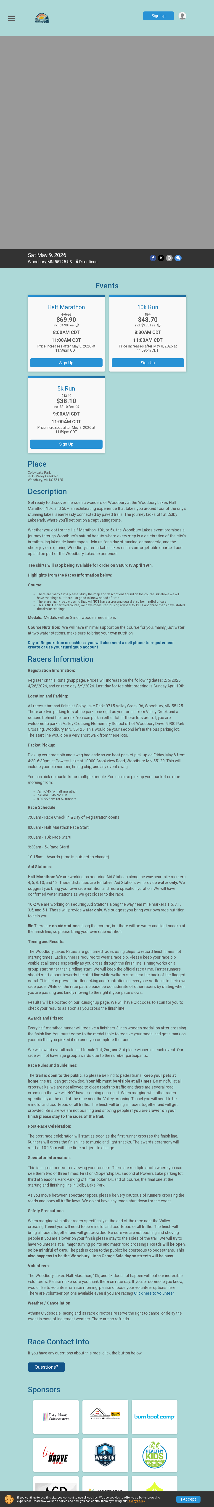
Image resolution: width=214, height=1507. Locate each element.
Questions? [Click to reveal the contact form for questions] (46, 1157)
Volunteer (121, 1458)
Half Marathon (66, 97)
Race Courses (167, 1436)
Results (77, 1463)
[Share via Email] (169, 48)
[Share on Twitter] (162, 48)
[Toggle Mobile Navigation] (11, 18)
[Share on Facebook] (154, 48)
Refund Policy (125, 1447)
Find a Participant (81, 1449)
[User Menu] (182, 16)
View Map (107, 1377)
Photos (159, 1458)
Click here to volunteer (154, 1084)
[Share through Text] (178, 48)
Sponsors (79, 1475)
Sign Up (158, 15)
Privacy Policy (136, 1501)
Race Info (79, 1436)
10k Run (147, 97)
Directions (88, 52)
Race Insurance (168, 1447)
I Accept (188, 1499)
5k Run (66, 179)
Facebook (107, 1411)
